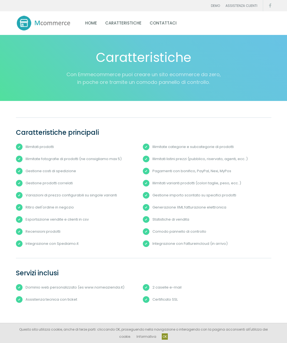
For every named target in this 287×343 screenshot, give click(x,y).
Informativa (146, 336)
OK (165, 336)
